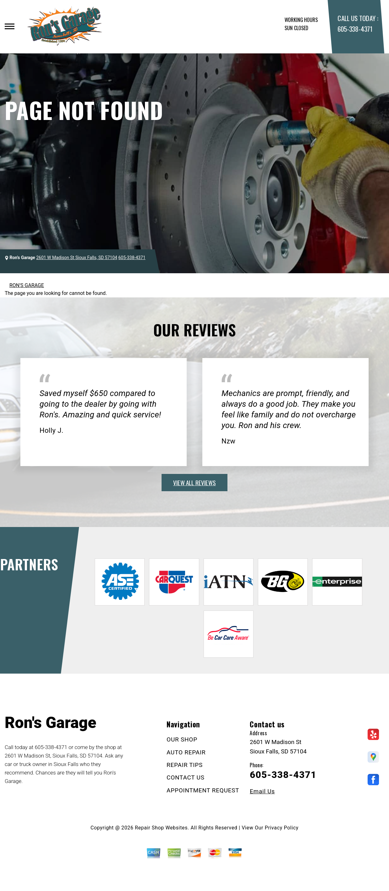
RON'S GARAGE (26, 285)
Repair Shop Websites (161, 828)
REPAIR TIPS (185, 765)
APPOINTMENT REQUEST (203, 790)
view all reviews (194, 482)
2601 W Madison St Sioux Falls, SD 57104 (76, 257)
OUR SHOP (182, 739)
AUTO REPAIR (186, 752)
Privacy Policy (281, 828)
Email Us (262, 791)
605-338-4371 (355, 29)
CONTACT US (186, 777)
